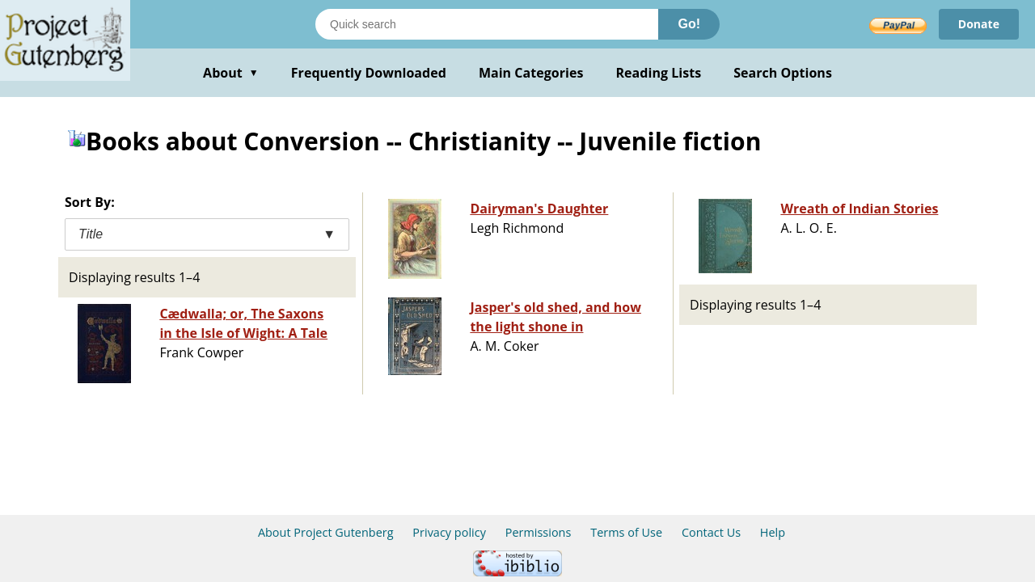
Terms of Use (626, 532)
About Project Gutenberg (326, 532)
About (231, 72)
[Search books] (486, 24)
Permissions (538, 532)
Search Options (782, 73)
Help (772, 532)
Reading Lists (659, 73)
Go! (689, 24)
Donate (978, 24)
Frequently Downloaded (368, 73)
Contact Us (711, 532)
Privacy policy (449, 532)
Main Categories (531, 73)
